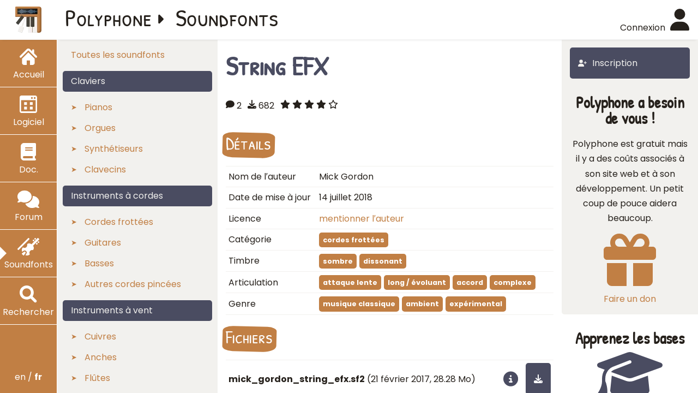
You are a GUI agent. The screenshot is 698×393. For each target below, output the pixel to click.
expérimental (475, 303)
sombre (338, 261)
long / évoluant (417, 282)
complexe (513, 282)
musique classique (359, 303)
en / (28, 377)
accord (469, 282)
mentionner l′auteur (361, 218)
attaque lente (350, 282)
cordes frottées (353, 240)
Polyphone (108, 17)
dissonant (382, 261)
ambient (422, 303)
